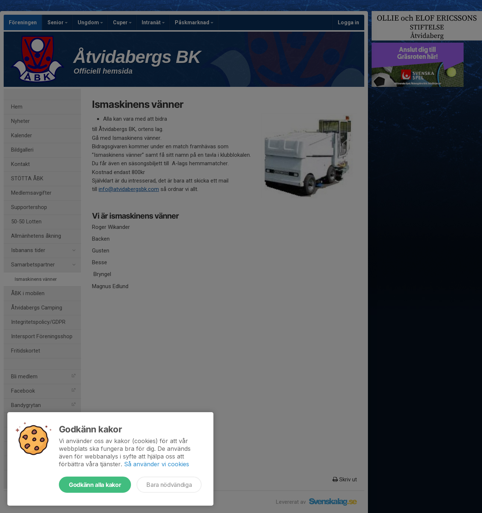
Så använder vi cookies (156, 464)
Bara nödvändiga (169, 484)
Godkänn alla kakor (95, 484)
